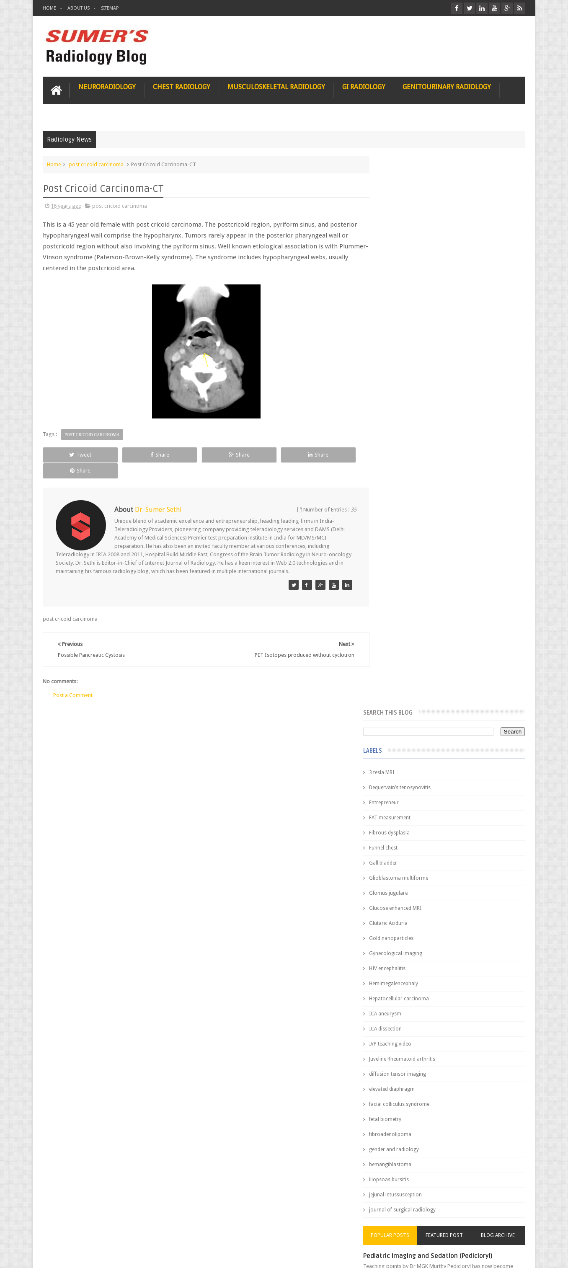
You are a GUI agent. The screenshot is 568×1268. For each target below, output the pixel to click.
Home (49, 8)
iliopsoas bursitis (406, 627)
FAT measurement (407, 266)
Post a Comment (73, 679)
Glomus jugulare (405, 341)
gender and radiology (411, 597)
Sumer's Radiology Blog (125, 1255)
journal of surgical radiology (419, 658)
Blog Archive (501, 683)
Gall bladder (400, 311)
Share (137, 454)
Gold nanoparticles (408, 386)
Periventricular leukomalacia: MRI (466, 930)
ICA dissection (402, 477)
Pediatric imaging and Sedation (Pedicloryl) (445, 704)
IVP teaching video (407, 492)
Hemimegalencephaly (410, 431)
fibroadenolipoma (407, 582)
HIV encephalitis (404, 416)
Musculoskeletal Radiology (276, 86)
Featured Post (452, 683)
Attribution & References (167, 1229)
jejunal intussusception (412, 643)
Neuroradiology (107, 86)
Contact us (504, 1230)
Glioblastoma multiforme (415, 326)
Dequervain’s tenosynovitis (417, 235)
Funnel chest (400, 296)
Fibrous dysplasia (406, 281)
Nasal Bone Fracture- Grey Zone (463, 737)
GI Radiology (363, 86)
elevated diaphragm (409, 537)
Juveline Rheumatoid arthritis (419, 507)
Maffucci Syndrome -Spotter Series (470, 809)
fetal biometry (402, 567)
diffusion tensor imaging (414, 522)
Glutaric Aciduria (405, 371)
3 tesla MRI (398, 220)
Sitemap (110, 8)
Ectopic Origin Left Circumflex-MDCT (470, 891)
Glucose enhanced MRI (412, 356)
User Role (63, 1229)
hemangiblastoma (407, 612)
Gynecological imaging (412, 401)
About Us (78, 8)
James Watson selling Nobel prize (430, 776)
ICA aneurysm (402, 462)
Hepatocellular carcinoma (416, 446)
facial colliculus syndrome (416, 552)
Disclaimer (106, 1229)
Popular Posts (404, 683)
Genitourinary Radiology (447, 86)
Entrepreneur (401, 250)
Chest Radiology (181, 86)
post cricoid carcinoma (96, 164)
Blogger (514, 1255)
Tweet (73, 454)
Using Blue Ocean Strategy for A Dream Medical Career (446, 1152)
